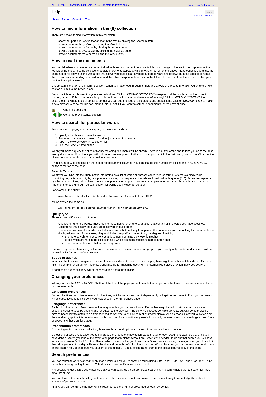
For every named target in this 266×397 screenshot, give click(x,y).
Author (66, 19)
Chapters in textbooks (113, 5)
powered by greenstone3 (132, 394)
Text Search (198, 15)
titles (56, 19)
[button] (207, 5)
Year (87, 19)
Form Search (209, 15)
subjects (77, 19)
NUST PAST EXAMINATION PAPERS (75, 5)
